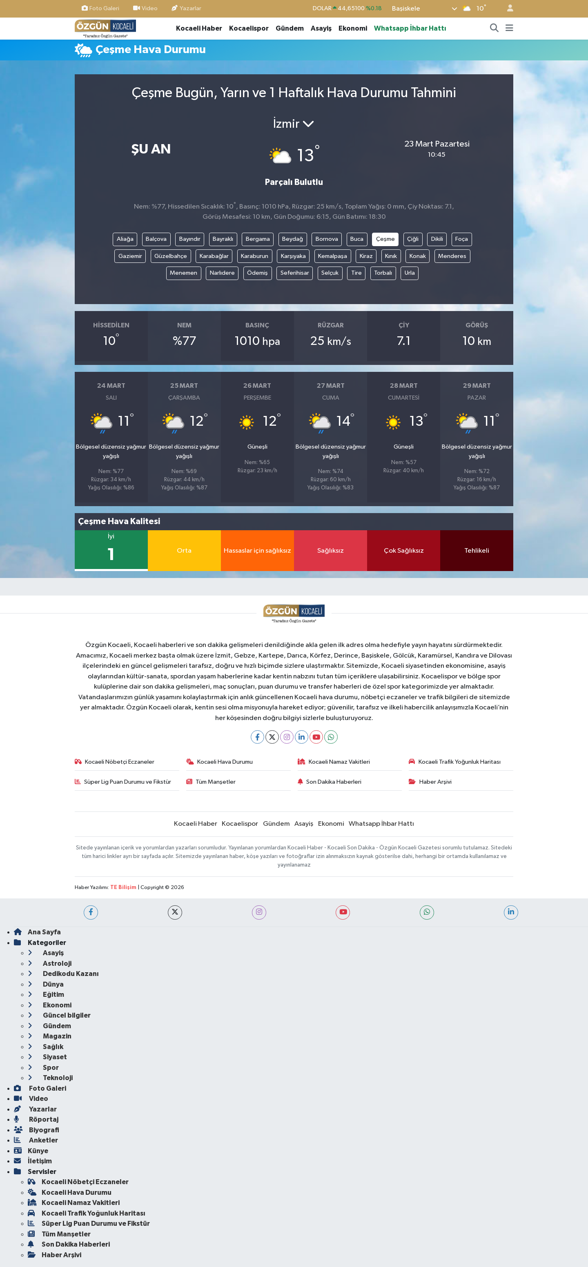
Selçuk (330, 273)
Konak (418, 256)
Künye (31, 1150)
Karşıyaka (293, 256)
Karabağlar (214, 256)
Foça (461, 239)
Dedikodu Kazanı (63, 973)
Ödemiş (257, 273)
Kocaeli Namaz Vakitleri (334, 762)
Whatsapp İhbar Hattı (410, 28)
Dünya (46, 984)
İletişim (33, 1161)
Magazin (49, 1036)
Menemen (183, 273)
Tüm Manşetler (211, 782)
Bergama (258, 239)
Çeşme (385, 239)
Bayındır (189, 239)
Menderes (452, 256)
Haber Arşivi (430, 782)
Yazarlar (186, 8)
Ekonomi (353, 28)
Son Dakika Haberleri (330, 782)
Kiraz (366, 256)
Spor (43, 1067)
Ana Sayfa (37, 932)
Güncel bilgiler (59, 1015)
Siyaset (47, 1057)
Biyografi (36, 1130)
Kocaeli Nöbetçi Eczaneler (115, 762)
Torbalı (383, 273)
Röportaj (36, 1119)
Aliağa (125, 239)
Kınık (391, 256)
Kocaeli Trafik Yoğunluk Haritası (455, 762)
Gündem (290, 28)
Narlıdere (222, 273)
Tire (356, 273)
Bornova (327, 239)
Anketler (36, 1140)
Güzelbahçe (170, 256)
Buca (356, 239)
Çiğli (413, 239)
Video (145, 8)
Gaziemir (130, 256)
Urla (410, 273)
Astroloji (49, 963)
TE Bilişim (123, 887)
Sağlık (45, 1046)
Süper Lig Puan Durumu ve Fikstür (123, 782)
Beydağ (292, 239)
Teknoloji (50, 1077)
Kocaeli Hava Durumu (219, 762)
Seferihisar (295, 273)
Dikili (437, 239)
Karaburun (254, 256)
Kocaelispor (249, 28)
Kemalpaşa (332, 256)
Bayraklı (223, 239)
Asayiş (321, 28)
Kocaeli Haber (199, 28)
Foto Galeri (100, 8)
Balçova (156, 239)
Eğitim (46, 994)
